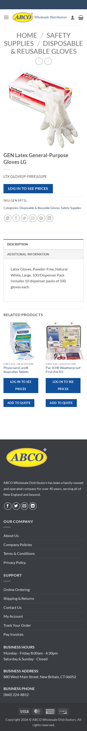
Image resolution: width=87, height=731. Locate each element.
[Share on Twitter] (24, 218)
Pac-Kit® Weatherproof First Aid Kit (63, 370)
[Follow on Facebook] (8, 506)
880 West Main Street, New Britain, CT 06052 (39, 676)
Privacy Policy (14, 562)
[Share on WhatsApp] (8, 218)
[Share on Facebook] (16, 218)
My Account (13, 616)
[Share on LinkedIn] (49, 218)
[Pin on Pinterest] (41, 218)
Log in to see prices (28, 188)
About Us (11, 535)
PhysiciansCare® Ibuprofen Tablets (16, 370)
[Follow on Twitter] (16, 506)
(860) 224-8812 (16, 694)
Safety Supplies (71, 208)
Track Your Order (17, 625)
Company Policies (17, 544)
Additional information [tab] (28, 254)
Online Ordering (16, 589)
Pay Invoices (13, 634)
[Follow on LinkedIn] (33, 506)
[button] (6, 17)
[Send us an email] (24, 506)
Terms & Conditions (19, 553)
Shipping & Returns (18, 598)
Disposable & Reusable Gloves (47, 47)
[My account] (72, 17)
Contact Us (12, 607)
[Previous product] (48, 61)
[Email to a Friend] (33, 218)
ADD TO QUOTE (19, 403)
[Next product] (38, 61)
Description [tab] (17, 244)
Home (26, 35)
